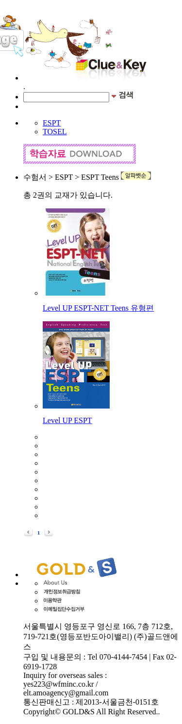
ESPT (52, 123)
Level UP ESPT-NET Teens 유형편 (98, 308)
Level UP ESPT (67, 420)
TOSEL (54, 131)
